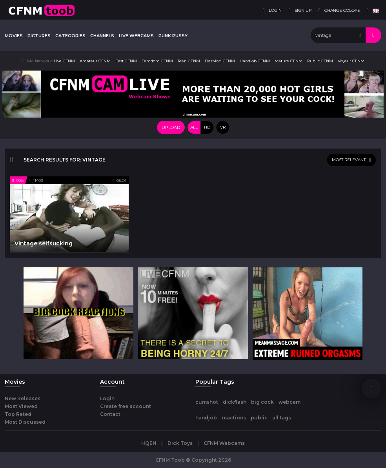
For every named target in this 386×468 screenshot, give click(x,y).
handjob (206, 418)
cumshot (206, 402)
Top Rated (18, 414)
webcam (289, 402)
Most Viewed (21, 406)
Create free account (125, 406)
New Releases (22, 398)
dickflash (234, 402)
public (259, 418)
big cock (262, 402)
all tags (281, 418)
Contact (110, 414)
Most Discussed (25, 422)
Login (107, 398)
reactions (234, 418)
